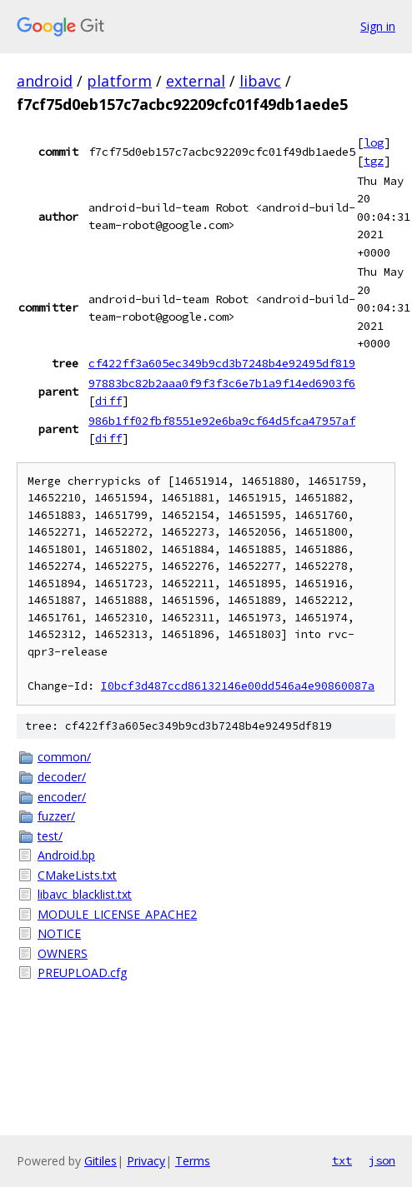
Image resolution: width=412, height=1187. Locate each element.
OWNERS (63, 953)
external (195, 81)
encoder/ (62, 797)
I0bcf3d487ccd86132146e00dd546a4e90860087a (237, 686)
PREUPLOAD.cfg (82, 972)
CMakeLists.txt (77, 875)
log (374, 142)
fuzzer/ (56, 816)
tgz (374, 160)
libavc (260, 81)
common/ (64, 757)
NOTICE (59, 933)
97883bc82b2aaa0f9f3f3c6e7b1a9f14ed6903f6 (221, 383)
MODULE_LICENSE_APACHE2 (117, 914)
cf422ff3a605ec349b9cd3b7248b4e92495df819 (221, 363)
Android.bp (66, 855)
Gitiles (100, 1161)
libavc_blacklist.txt (85, 894)
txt (342, 1160)
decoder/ (62, 777)
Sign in (377, 26)
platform (119, 81)
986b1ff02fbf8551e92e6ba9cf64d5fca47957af (221, 420)
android (45, 81)
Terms (192, 1161)
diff (108, 400)
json (382, 1160)
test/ (50, 836)
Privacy (146, 1161)
